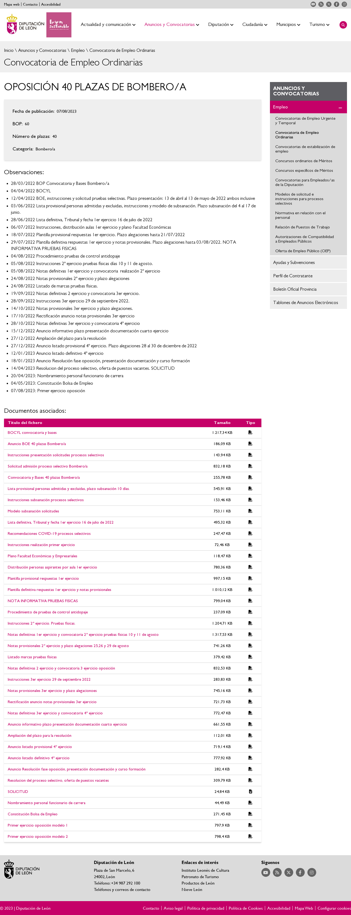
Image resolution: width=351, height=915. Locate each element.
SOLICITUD (18, 792)
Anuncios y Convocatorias (41, 50)
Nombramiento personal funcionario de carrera (46, 803)
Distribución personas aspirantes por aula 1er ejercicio (52, 567)
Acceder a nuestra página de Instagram (344, 4)
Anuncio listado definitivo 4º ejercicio (39, 758)
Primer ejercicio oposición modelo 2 (38, 837)
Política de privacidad (205, 908)
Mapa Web (304, 908)
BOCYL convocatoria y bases (32, 433)
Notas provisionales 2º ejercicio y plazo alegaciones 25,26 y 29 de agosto (68, 646)
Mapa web (12, 4)
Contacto (30, 4)
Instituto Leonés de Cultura (205, 870)
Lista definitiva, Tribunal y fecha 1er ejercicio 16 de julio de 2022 (61, 522)
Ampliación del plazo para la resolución (39, 736)
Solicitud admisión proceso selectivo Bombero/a (47, 466)
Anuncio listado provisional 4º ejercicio (40, 747)
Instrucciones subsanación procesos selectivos (46, 500)
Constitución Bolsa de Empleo (33, 814)
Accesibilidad (50, 4)
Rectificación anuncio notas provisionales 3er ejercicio (52, 702)
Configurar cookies (334, 908)
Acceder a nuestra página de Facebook (336, 4)
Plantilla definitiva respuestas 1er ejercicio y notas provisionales (59, 590)
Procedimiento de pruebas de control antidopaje (48, 612)
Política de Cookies (246, 908)
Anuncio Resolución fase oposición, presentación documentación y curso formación (77, 769)
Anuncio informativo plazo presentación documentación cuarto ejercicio (67, 724)
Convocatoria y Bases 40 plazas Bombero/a (44, 478)
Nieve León (192, 889)
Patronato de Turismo (200, 876)
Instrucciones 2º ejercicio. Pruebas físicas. (41, 623)
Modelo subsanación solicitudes (33, 511)
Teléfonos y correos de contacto (122, 889)
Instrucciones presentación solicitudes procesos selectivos (56, 455)
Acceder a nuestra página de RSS (321, 4)
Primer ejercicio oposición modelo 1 (38, 825)
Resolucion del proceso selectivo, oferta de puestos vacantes (58, 780)
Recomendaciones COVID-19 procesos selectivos (49, 534)
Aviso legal (173, 908)
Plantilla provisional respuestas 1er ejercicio (43, 579)
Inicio (9, 50)
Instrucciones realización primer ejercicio (41, 545)
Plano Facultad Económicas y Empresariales (42, 556)
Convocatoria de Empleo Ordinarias (121, 50)
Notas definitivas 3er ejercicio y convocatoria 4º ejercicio (55, 713)
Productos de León (198, 883)
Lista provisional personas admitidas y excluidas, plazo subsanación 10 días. (69, 489)
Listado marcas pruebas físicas (32, 657)
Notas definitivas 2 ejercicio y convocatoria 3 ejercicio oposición (61, 668)
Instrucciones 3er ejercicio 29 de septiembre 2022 (49, 680)
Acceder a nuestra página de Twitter (328, 4)
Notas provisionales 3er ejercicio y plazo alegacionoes (52, 691)
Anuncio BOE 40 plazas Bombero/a (37, 444)
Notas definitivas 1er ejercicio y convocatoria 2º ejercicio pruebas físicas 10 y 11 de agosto (83, 635)
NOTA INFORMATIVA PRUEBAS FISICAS (43, 601)
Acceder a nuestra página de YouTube (313, 4)
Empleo (77, 50)
